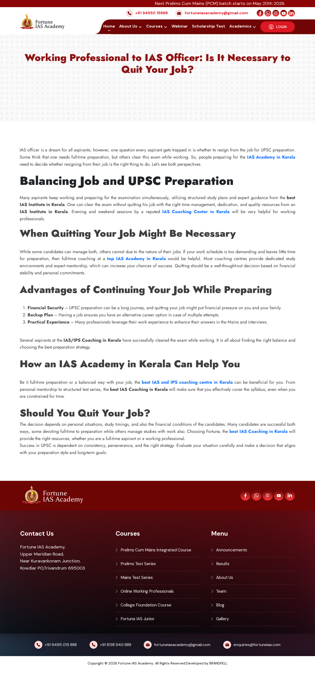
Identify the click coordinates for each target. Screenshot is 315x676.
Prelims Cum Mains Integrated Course (159, 551)
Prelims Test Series (140, 565)
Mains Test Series (138, 580)
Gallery (223, 624)
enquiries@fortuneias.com (257, 650)
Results (223, 565)
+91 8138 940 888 (115, 650)
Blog (220, 609)
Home (110, 26)
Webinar (180, 26)
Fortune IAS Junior (139, 624)
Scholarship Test (208, 26)
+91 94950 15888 (151, 12)
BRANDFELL (218, 669)
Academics (241, 26)
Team (221, 595)
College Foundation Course (148, 609)
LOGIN (278, 26)
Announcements (233, 551)
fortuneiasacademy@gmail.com (216, 12)
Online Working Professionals (150, 595)
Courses (155, 26)
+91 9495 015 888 (61, 650)
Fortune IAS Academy (135, 669)
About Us (129, 26)
